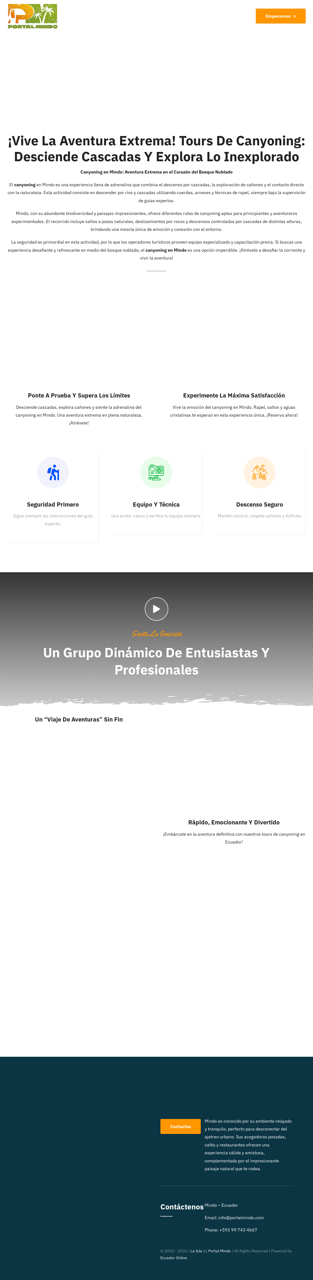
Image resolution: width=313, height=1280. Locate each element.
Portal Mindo (219, 1250)
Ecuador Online (173, 1257)
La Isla (196, 1250)
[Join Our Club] (281, 16)
